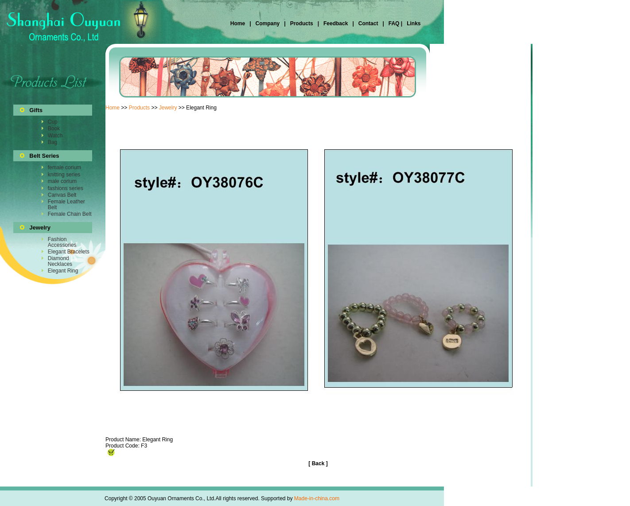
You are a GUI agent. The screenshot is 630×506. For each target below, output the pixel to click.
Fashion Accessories (62, 242)
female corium (64, 167)
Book (54, 128)
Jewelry (168, 108)
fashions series (65, 188)
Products (301, 23)
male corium (62, 181)
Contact (368, 23)
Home (238, 23)
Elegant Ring (63, 271)
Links (413, 23)
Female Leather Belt (66, 204)
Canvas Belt (62, 195)
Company (267, 23)
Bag (52, 142)
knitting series (64, 174)
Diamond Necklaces (60, 261)
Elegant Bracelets (68, 252)
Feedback (335, 23)
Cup (53, 122)
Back (318, 463)
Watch (55, 135)
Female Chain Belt (70, 214)
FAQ (394, 23)
